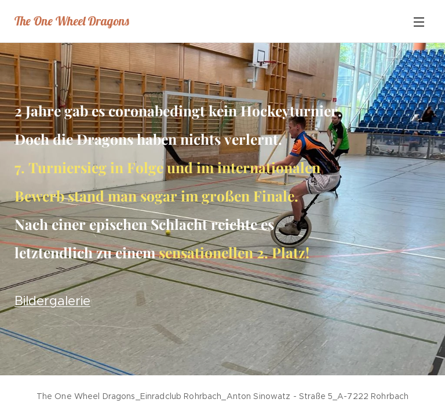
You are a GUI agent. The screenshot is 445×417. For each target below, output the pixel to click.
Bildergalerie (52, 300)
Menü (419, 22)
